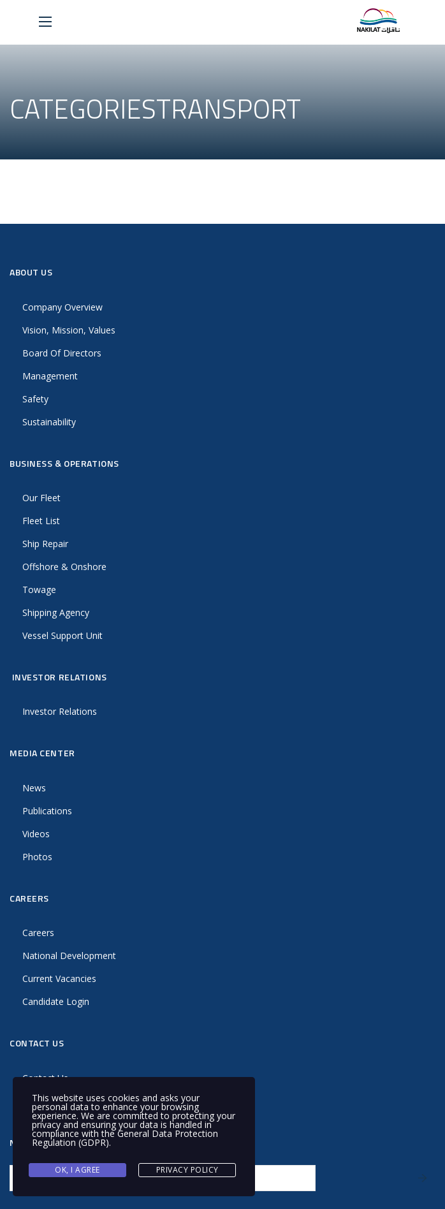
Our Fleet (41, 498)
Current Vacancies (59, 978)
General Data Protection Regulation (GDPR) (125, 1137)
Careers (38, 933)
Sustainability (49, 422)
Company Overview (62, 307)
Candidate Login (55, 1001)
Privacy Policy (187, 1169)
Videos (36, 834)
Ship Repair (45, 544)
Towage (39, 589)
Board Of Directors (61, 353)
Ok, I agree (77, 1169)
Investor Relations (59, 711)
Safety (35, 399)
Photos (37, 857)
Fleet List (41, 521)
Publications (47, 811)
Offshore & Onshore (64, 567)
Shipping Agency (55, 612)
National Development (69, 955)
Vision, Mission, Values (68, 330)
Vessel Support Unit (62, 635)
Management (50, 376)
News (34, 788)
